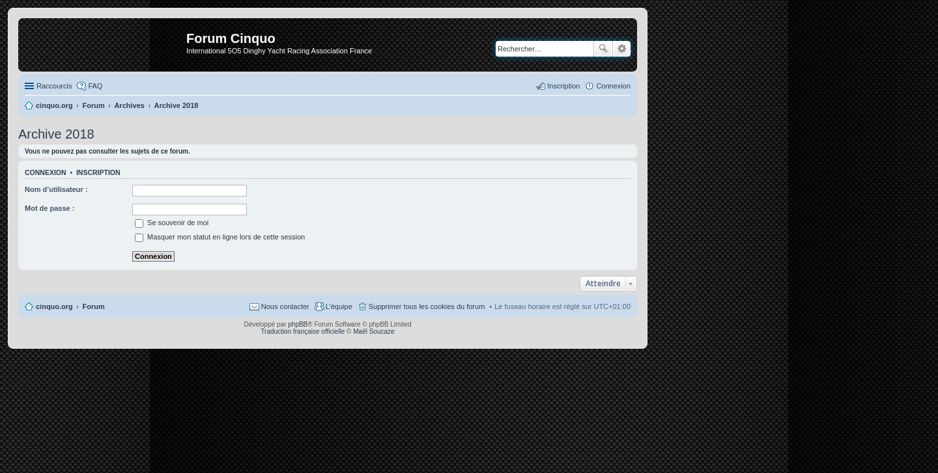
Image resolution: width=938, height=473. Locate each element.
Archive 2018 (56, 134)
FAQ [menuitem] (95, 86)
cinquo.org (54, 306)
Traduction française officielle (303, 331)
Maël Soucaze (373, 331)
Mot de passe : (49, 208)
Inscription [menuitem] (563, 86)
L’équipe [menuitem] (339, 306)
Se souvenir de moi (171, 222)
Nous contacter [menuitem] (285, 306)
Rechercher (603, 49)
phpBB (297, 324)
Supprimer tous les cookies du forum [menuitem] (427, 306)
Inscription (98, 172)
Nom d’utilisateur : (56, 189)
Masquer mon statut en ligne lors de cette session (220, 237)
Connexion (45, 172)
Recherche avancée (622, 49)
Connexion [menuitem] (613, 86)
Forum (94, 306)
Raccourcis (54, 86)
